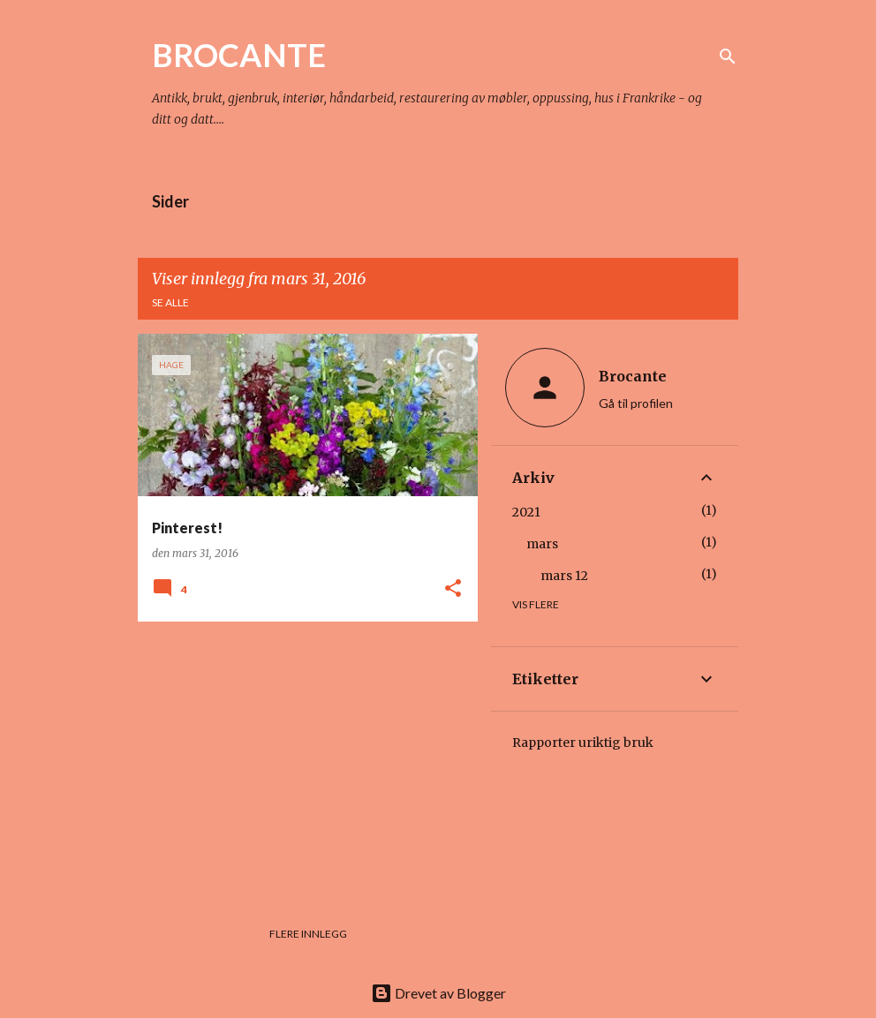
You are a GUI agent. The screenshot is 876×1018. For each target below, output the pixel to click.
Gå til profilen (636, 403)
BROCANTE (239, 54)
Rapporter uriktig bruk (582, 742)
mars (542, 544)
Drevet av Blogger (438, 992)
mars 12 (564, 576)
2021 (526, 512)
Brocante (633, 376)
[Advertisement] (301, 758)
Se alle (170, 302)
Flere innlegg (308, 933)
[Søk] (727, 56)
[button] (453, 589)
